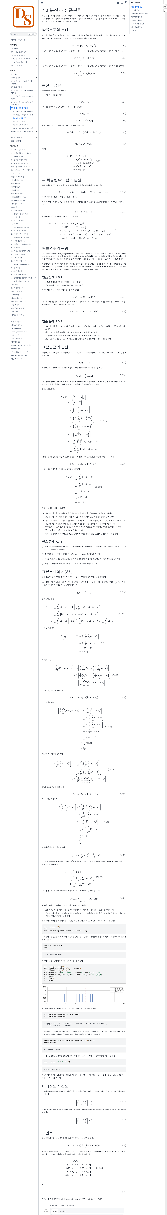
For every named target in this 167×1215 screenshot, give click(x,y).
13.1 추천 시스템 (16, 257)
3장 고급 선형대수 (17, 87)
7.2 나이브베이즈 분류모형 (20, 281)
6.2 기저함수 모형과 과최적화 (21, 244)
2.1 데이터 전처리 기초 (19, 156)
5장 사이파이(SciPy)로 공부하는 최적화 (22, 97)
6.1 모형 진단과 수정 (18, 241)
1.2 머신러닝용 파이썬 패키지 (21, 153)
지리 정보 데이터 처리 (18, 203)
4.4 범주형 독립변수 (18, 220)
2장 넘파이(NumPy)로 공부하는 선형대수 (22, 82)
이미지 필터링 (16, 183)
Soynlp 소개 (15, 173)
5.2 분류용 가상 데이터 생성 (20, 264)
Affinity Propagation (19, 332)
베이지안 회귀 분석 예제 (19, 355)
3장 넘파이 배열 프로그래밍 (20, 59)
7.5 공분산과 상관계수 (20, 125)
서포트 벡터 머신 (17, 298)
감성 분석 (14, 284)
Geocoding (15, 207)
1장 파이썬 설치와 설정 (19, 52)
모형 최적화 (15, 305)
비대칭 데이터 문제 (17, 308)
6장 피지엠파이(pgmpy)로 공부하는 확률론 (22, 103)
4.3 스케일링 (15, 217)
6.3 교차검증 (15, 247)
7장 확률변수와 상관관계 (19, 108)
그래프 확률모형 (16, 338)
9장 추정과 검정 (16, 137)
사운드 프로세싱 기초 (18, 197)
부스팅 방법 (15, 295)
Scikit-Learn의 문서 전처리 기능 (22, 170)
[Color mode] (126, 2)
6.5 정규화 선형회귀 (18, 254)
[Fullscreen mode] (122, 2)
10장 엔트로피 (16, 141)
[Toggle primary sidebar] (42, 2)
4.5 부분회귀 (15, 224)
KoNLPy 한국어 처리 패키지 (20, 166)
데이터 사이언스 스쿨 (18, 40)
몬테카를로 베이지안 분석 (20, 352)
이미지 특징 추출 (17, 193)
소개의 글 (14, 48)
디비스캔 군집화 (16, 325)
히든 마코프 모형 (17, 359)
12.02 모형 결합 (16, 291)
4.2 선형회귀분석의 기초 (19, 214)
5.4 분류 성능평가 (17, 271)
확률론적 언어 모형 (17, 177)
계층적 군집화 (16, 328)
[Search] (23, 34)
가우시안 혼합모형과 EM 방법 (21, 345)
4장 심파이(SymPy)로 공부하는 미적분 (22, 91)
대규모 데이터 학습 (17, 315)
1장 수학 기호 (15, 78)
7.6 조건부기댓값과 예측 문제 (23, 128)
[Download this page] (118, 2)
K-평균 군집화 (16, 321)
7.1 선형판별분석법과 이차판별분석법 (24, 278)
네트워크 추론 (16, 342)
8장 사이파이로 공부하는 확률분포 (22, 132)
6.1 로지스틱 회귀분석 (18, 274)
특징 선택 (14, 311)
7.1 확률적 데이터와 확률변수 (23, 111)
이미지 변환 (15, 190)
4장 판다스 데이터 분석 (19, 62)
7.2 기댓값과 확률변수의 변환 (23, 115)
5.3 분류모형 (15, 268)
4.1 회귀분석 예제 (17, 210)
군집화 (13, 318)
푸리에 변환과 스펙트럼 (19, 200)
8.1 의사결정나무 (17, 288)
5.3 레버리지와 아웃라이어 (20, 234)
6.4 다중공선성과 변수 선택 (20, 251)
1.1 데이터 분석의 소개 (19, 150)
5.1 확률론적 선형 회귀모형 (20, 227)
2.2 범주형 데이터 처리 (19, 160)
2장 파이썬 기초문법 (18, 55)
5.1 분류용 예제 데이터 (19, 261)
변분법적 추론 (16, 348)
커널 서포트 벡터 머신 (18, 301)
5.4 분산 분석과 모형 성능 (20, 237)
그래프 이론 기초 (17, 335)
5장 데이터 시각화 (17, 65)
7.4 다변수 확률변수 (20, 121)
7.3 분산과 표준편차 (20, 118)
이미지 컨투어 (16, 187)
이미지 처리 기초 (17, 180)
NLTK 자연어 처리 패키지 (20, 163)
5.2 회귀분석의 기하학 (18, 230)
